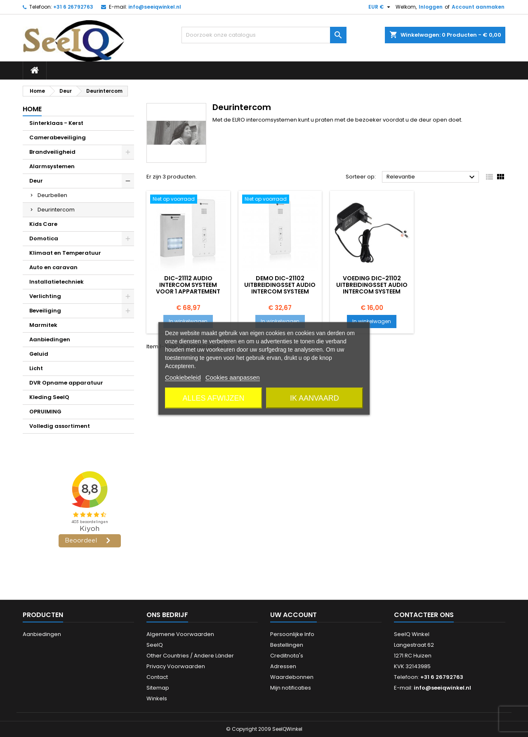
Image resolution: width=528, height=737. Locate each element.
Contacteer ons (424, 615)
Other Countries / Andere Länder (190, 656)
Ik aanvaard (314, 398)
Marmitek (43, 325)
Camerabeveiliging (57, 137)
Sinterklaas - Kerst (56, 123)
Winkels (156, 698)
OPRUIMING (45, 411)
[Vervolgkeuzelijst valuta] (380, 7)
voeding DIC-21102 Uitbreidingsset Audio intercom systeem (372, 285)
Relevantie (432, 177)
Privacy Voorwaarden (175, 666)
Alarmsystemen (52, 166)
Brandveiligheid (52, 152)
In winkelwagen (188, 321)
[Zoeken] (264, 35)
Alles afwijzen (214, 398)
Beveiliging (45, 311)
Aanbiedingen (49, 339)
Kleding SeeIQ (49, 397)
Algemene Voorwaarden (180, 634)
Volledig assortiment (59, 426)
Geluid (38, 354)
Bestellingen (286, 645)
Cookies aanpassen (232, 377)
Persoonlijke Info (292, 634)
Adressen (283, 666)
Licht (36, 368)
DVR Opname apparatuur (66, 383)
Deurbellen (52, 195)
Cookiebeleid (183, 377)
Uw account (293, 615)
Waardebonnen (292, 677)
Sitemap (157, 688)
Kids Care (43, 224)
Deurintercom (56, 210)
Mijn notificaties (290, 688)
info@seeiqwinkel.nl (154, 6)
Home (32, 109)
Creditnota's (286, 656)
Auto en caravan (53, 267)
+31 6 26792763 (73, 6)
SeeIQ (154, 645)
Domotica (43, 238)
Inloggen (431, 6)
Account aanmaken (478, 6)
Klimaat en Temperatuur (65, 253)
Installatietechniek (56, 282)
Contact (157, 677)
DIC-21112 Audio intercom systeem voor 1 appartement (188, 285)
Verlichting (45, 296)
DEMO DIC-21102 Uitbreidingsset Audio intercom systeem (280, 285)
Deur (36, 181)
